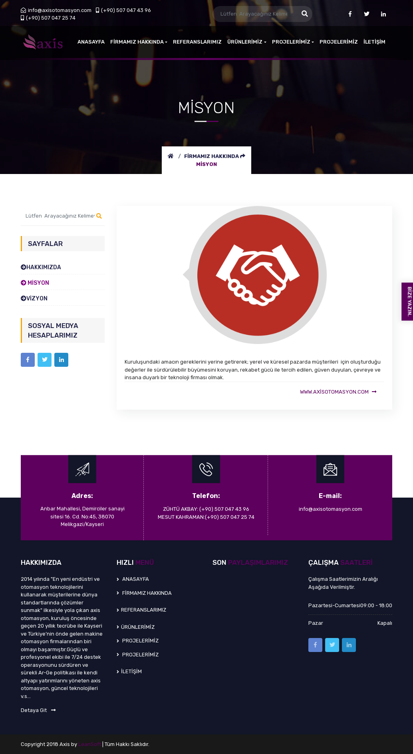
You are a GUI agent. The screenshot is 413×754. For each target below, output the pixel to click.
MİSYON (206, 164)
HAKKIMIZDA (41, 267)
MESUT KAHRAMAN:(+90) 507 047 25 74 (206, 517)
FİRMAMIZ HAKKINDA (212, 156)
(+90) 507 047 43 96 (123, 10)
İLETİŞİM (374, 42)
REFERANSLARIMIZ (197, 42)
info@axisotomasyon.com (56, 10)
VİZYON (34, 298)
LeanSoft (90, 744)
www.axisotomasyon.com (338, 392)
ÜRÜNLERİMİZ (246, 42)
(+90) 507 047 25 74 (48, 18)
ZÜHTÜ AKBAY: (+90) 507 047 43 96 (206, 509)
